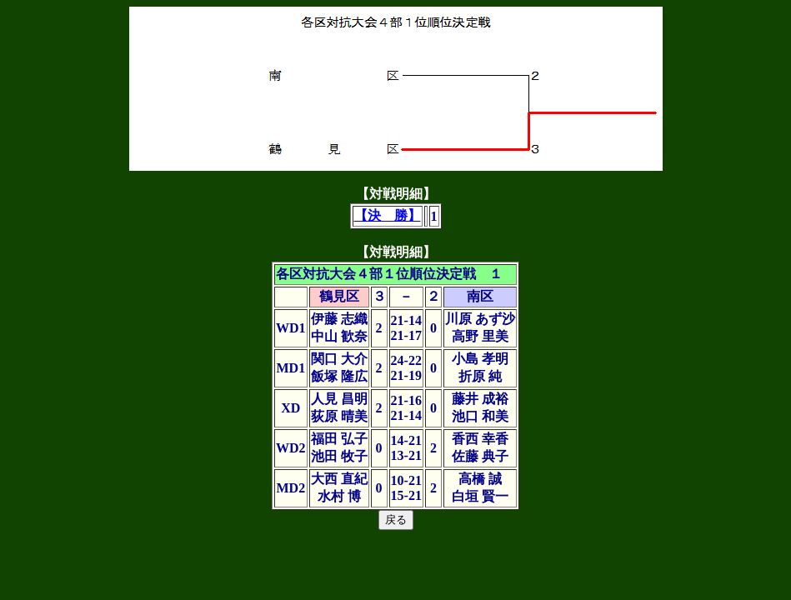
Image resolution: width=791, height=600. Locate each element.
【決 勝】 (387, 215)
